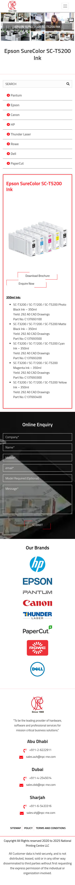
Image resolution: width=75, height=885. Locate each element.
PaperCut (17, 163)
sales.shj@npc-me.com (41, 812)
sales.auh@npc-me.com (41, 756)
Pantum (16, 95)
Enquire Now (26, 283)
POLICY (28, 828)
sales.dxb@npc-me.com (41, 784)
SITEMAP (15, 828)
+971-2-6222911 (40, 750)
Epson (15, 105)
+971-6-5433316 (40, 806)
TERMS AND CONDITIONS (51, 828)
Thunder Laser (21, 134)
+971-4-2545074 (40, 778)
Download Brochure (37, 276)
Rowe (15, 143)
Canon (15, 114)
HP (13, 124)
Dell (13, 153)
